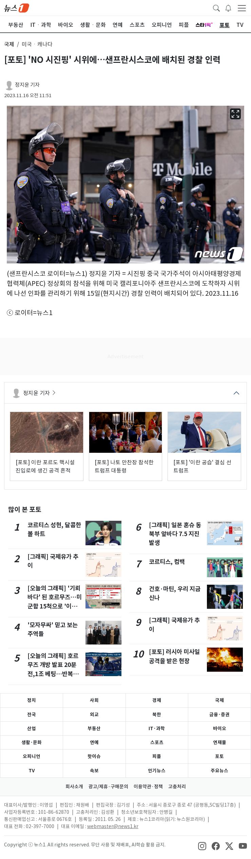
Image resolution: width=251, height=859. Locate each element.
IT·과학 (157, 728)
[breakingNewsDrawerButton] (228, 7)
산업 (31, 728)
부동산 (94, 728)
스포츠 (156, 742)
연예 (94, 742)
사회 (94, 700)
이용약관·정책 (148, 787)
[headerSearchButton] (216, 7)
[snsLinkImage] (202, 845)
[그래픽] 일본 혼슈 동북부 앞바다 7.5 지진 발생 (175, 534)
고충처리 (177, 787)
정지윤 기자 (27, 85)
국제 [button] (9, 44)
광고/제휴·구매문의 (108, 787)
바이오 (219, 728)
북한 (156, 714)
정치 (31, 700)
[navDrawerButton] (242, 7)
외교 (94, 714)
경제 (156, 700)
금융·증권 (219, 714)
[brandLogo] (16, 7)
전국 (31, 714)
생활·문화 (31, 742)
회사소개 (74, 787)
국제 (219, 700)
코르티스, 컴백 (167, 562)
